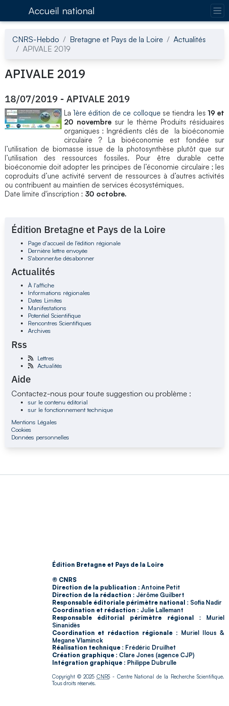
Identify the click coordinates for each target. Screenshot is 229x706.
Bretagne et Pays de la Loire (116, 39)
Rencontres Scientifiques (60, 323)
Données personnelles (40, 437)
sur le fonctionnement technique (70, 409)
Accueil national (61, 11)
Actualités (190, 39)
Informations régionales (59, 292)
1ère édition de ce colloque (116, 112)
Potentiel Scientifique (54, 315)
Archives (39, 330)
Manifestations (47, 308)
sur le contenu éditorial (58, 402)
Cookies (21, 429)
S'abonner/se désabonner (61, 258)
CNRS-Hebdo (35, 39)
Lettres (45, 358)
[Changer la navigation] (217, 11)
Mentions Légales (34, 422)
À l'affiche (41, 285)
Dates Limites (45, 300)
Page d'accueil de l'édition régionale (74, 243)
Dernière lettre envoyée (57, 250)
